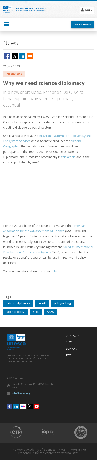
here (57, 271)
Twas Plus (73, 355)
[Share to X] (15, 56)
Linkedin (16, 406)
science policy (15, 312)
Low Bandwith (82, 24)
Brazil (42, 303)
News (69, 342)
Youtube (36, 406)
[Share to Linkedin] (22, 56)
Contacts (73, 336)
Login (88, 10)
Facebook (9, 406)
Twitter (30, 406)
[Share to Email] (30, 56)
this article (68, 157)
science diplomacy (18, 303)
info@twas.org (21, 393)
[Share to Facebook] (7, 56)
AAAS (50, 312)
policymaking (62, 303)
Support (72, 349)
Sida (36, 312)
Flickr (23, 406)
